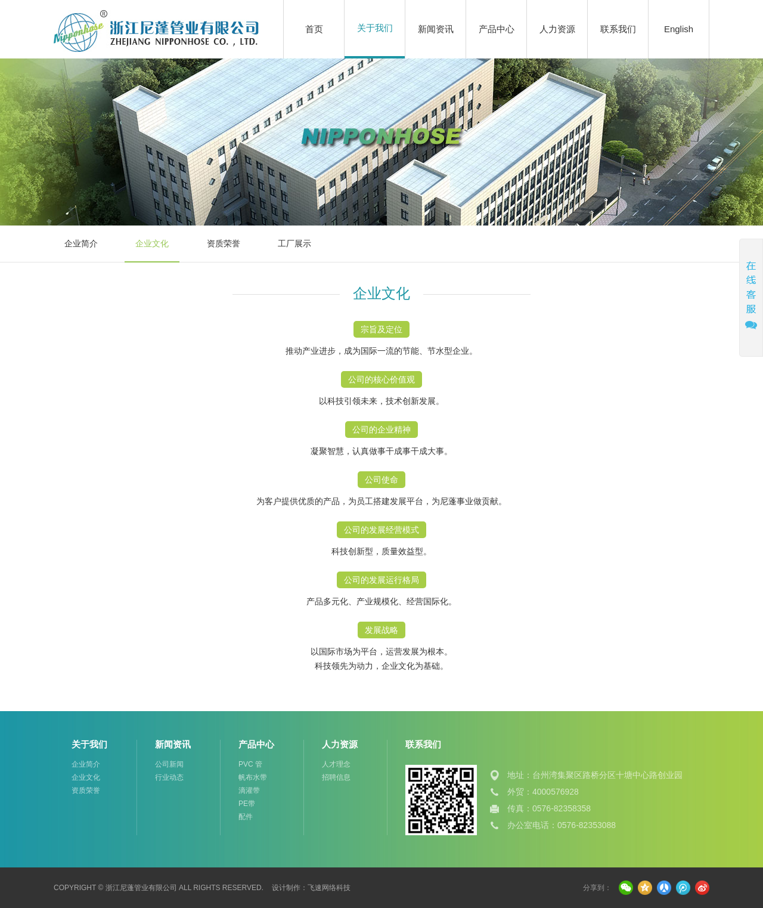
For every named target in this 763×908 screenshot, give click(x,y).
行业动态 (169, 777)
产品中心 (496, 29)
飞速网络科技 (329, 888)
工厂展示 (294, 243)
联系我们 (618, 29)
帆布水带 (252, 777)
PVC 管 (250, 764)
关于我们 (375, 28)
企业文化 (152, 243)
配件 (245, 817)
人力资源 (557, 29)
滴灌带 (249, 790)
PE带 (246, 803)
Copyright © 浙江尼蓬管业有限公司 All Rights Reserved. (158, 888)
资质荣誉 (223, 243)
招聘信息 (336, 777)
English (678, 29)
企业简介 (81, 243)
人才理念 (336, 764)
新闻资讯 (436, 29)
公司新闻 (169, 764)
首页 (314, 29)
